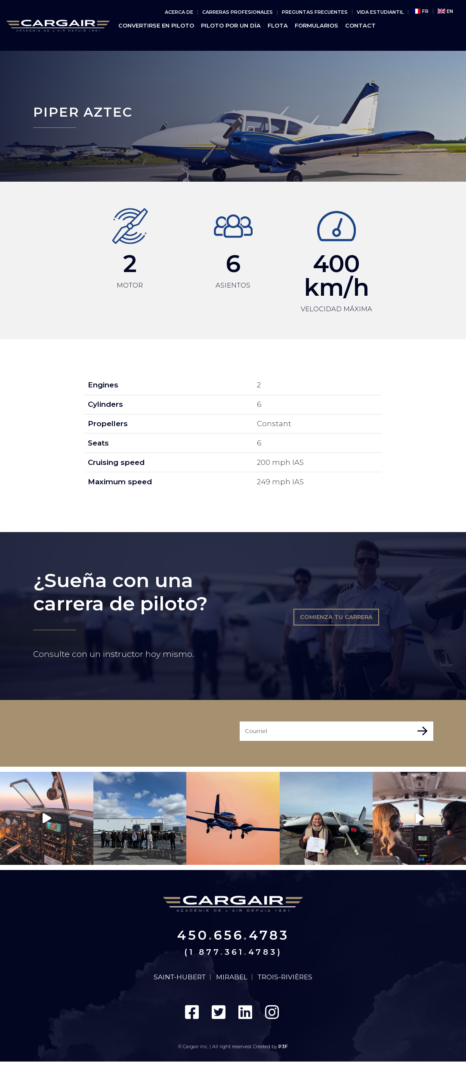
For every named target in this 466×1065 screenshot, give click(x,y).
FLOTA (278, 25)
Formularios (316, 25)
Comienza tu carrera (336, 616)
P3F (283, 1050)
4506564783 (233, 936)
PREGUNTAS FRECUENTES (315, 12)
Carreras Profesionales (237, 12)
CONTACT (360, 25)
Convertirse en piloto (156, 25)
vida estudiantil (380, 12)
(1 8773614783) (233, 954)
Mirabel (233, 979)
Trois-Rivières (289, 979)
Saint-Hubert (176, 979)
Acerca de (179, 12)
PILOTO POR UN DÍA (231, 25)
